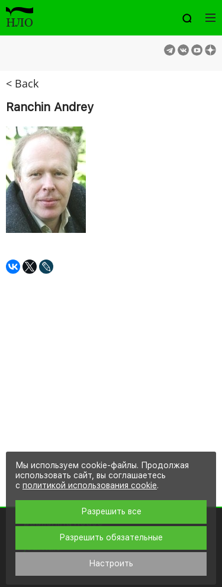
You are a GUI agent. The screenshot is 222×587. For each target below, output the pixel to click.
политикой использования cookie (89, 485)
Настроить (111, 563)
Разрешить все (111, 511)
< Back (22, 83)
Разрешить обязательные (111, 537)
